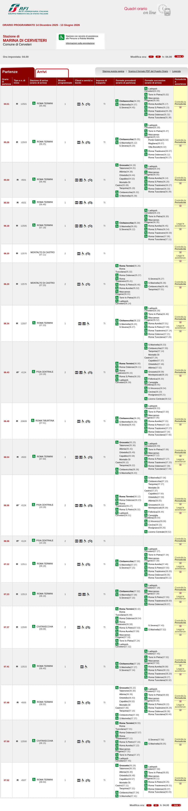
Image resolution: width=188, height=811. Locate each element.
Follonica (152, 379)
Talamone (124, 168)
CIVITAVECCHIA (45, 626)
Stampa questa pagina (113, 71)
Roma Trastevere (156, 111)
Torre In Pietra (155, 94)
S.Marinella (124, 104)
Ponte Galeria (155, 140)
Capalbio (123, 179)
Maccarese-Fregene (152, 99)
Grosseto (152, 372)
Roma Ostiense (155, 114)
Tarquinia (123, 188)
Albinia (122, 171)
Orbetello (123, 175)
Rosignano (153, 395)
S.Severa (123, 107)
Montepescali (154, 375)
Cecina (151, 392)
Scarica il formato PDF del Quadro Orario (148, 71)
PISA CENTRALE (44, 372)
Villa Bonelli (153, 147)
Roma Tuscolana (156, 117)
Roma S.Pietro (155, 107)
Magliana (152, 143)
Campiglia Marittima (151, 383)
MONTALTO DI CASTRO (43, 252)
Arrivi (42, 72)
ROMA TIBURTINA (45, 420)
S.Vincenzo (153, 388)
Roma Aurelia (154, 104)
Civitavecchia (125, 192)
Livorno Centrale (156, 399)
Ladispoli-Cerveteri (150, 89)
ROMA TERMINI (45, 103)
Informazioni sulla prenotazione (80, 43)
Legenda (176, 71)
